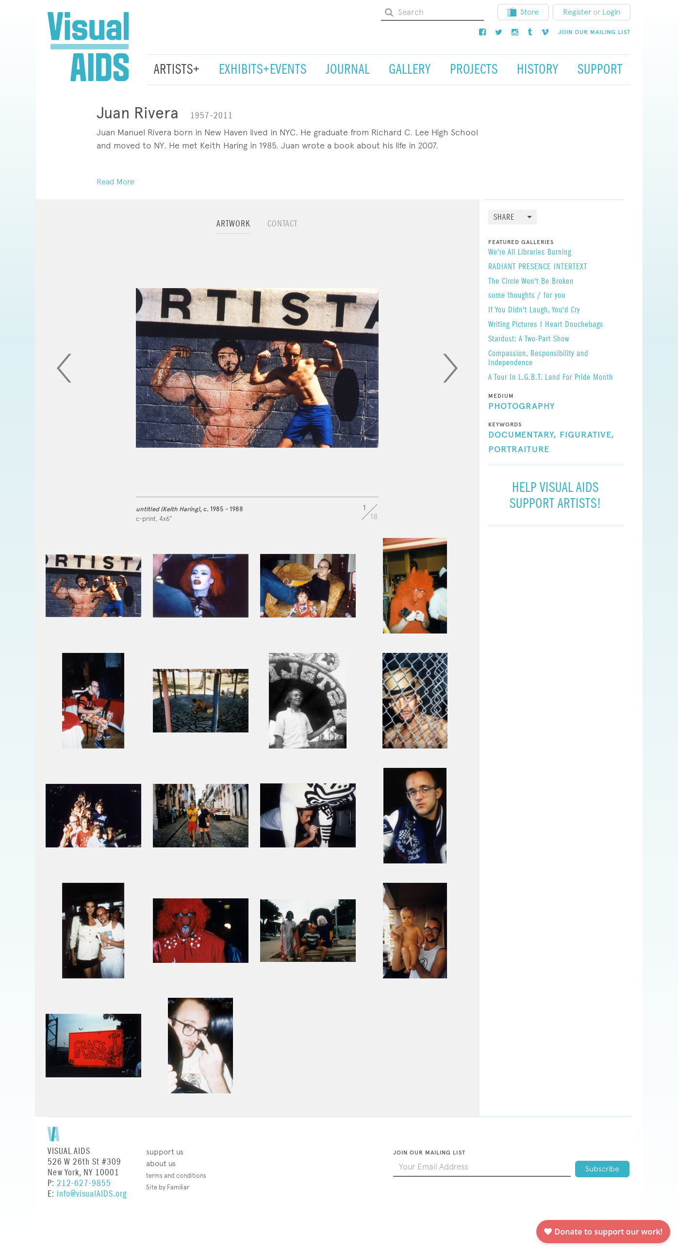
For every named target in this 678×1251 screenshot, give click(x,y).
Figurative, (587, 435)
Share (504, 217)
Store (523, 11)
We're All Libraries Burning (529, 253)
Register (577, 11)
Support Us (164, 1151)
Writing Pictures (512, 325)
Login (611, 11)
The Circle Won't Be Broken (531, 282)
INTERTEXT (570, 267)
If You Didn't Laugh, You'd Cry (534, 310)
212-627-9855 (84, 1183)
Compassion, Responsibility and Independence (538, 359)
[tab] (233, 228)
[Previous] (64, 368)
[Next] (450, 368)
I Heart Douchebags (571, 325)
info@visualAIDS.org (92, 1194)
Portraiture (518, 450)
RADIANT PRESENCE (519, 267)
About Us (161, 1163)
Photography (521, 406)
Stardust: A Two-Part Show (528, 339)
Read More (115, 181)
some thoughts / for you (526, 296)
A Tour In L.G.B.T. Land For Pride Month (550, 378)
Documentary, (522, 435)
